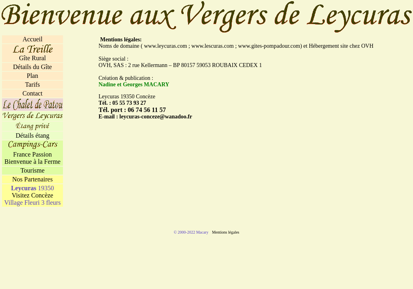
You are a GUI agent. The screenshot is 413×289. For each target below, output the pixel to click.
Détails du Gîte (32, 66)
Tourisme (32, 170)
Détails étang (32, 135)
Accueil (32, 39)
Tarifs (32, 84)
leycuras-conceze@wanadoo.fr (155, 117)
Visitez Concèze (32, 195)
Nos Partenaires (32, 179)
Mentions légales (225, 232)
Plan (32, 75)
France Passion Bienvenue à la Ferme (32, 158)
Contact (32, 93)
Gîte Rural (32, 58)
